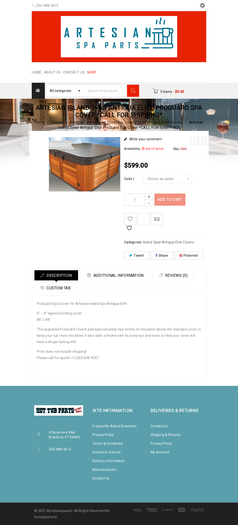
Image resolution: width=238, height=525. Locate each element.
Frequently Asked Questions (114, 426)
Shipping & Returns (166, 435)
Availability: (132, 148)
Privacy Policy (103, 435)
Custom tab (106, 288)
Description (60, 275)
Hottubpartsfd (45, 517)
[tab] (57, 275)
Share (161, 255)
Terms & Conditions (107, 443)
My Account (160, 452)
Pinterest (188, 255)
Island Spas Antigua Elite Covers (154, 122)
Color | (129, 179)
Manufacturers (104, 470)
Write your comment (145, 139)
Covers (57, 122)
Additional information (122, 275)
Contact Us (101, 478)
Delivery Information (108, 461)
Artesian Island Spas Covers (94, 122)
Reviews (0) (59, 288)
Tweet (136, 255)
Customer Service (106, 452)
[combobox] (65, 91)
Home (39, 122)
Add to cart (170, 199)
